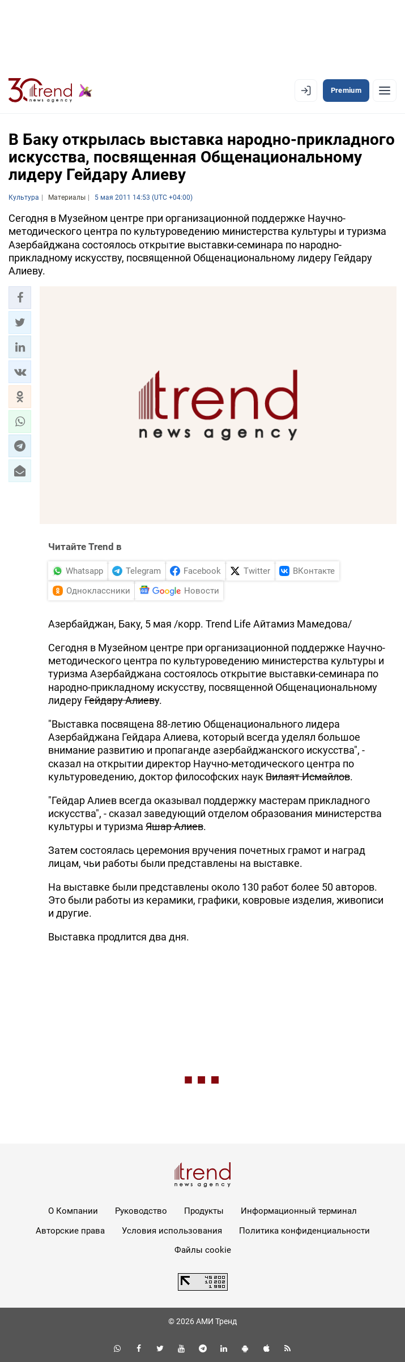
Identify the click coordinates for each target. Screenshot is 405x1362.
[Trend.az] (50, 90)
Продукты (204, 1211)
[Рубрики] (385, 90)
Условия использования (172, 1231)
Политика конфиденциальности (304, 1231)
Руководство (141, 1211)
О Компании (73, 1211)
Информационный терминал (299, 1211)
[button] (20, 297)
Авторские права (70, 1231)
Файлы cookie (202, 1250)
